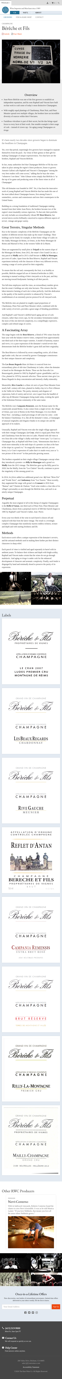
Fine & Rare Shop (24, 17)
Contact (39, 17)
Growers (8, 17)
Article (6, 34)
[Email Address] (26, 1306)
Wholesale (5, 3)
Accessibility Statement (31, 1367)
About (38, 13)
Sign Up (56, 1307)
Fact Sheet (16, 34)
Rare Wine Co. (5, 9)
